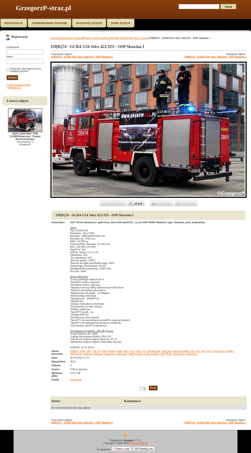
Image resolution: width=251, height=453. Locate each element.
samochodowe (181, 351)
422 (132, 351)
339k (82, 351)
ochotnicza (219, 351)
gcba (104, 351)
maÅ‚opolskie (151, 353)
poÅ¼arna (76, 353)
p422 (138, 351)
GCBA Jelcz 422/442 (137, 38)
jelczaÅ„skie (153, 351)
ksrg (209, 351)
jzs (143, 351)
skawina (87, 353)
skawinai (98, 353)
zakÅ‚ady (167, 351)
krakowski (121, 353)
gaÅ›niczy (191, 353)
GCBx (108, 38)
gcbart (111, 351)
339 (88, 351)
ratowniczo (179, 353)
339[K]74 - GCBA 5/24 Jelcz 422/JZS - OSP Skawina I (82, 56)
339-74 (96, 351)
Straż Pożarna (75, 38)
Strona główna (58, 38)
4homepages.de (139, 443)
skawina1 (109, 353)
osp (203, 351)
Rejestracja (14, 87)
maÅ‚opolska (135, 353)
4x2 (198, 351)
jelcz (126, 351)
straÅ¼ (230, 351)
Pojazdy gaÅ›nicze (93, 38)
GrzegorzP (76, 379)
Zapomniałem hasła (19, 85)
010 (192, 351)
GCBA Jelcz (119, 38)
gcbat (119, 351)
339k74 (74, 351)
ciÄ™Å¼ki (166, 353)
